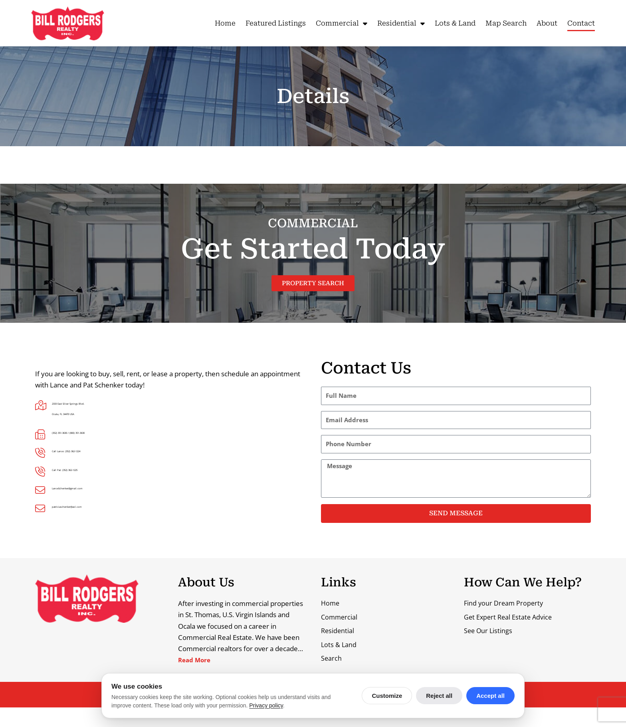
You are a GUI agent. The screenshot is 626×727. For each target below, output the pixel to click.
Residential (401, 23)
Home (225, 23)
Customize (387, 695)
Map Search (506, 23)
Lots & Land (455, 23)
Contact (581, 23)
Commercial (341, 23)
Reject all (439, 695)
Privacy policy (266, 705)
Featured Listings (276, 23)
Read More (196, 661)
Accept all (490, 695)
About (547, 23)
